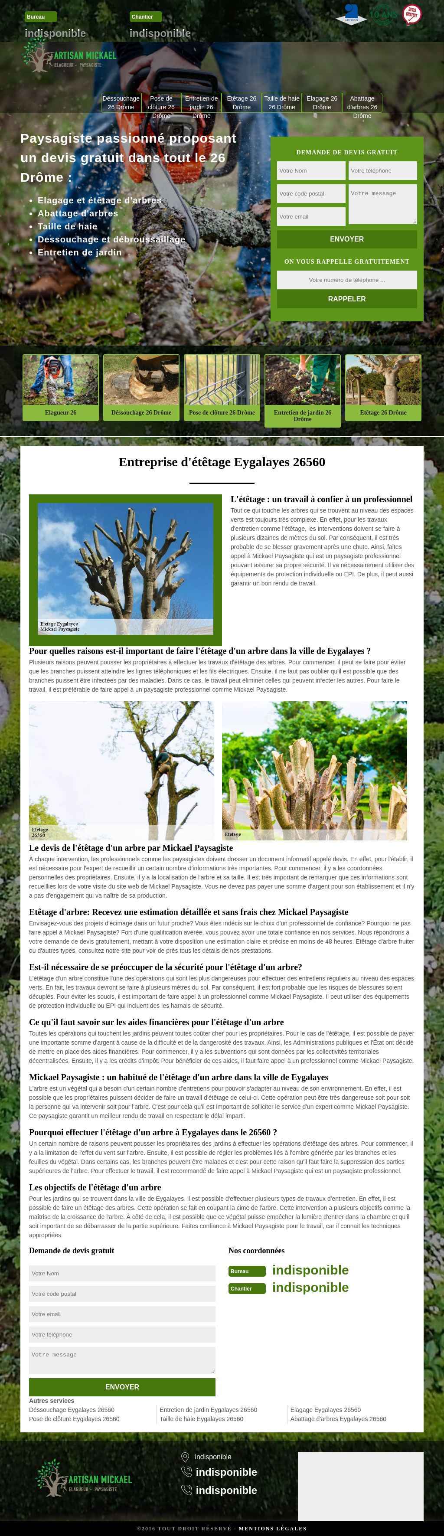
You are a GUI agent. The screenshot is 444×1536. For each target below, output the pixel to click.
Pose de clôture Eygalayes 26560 (74, 1418)
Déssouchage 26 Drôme (121, 103)
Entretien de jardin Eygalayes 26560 (208, 1409)
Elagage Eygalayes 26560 (326, 1409)
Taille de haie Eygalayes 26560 (201, 1418)
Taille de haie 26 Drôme (282, 103)
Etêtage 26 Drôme (242, 103)
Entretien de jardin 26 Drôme (201, 103)
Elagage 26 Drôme (322, 103)
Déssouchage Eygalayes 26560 (71, 1409)
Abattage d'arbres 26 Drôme (362, 103)
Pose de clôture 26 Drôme (161, 103)
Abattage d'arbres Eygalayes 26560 (338, 1418)
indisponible (310, 1270)
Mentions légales (273, 1529)
